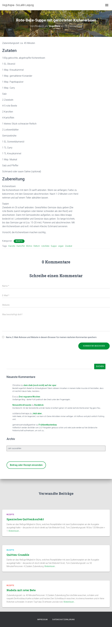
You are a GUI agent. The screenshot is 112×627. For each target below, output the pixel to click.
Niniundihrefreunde (21, 405)
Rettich (37, 246)
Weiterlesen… (14, 531)
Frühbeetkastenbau (48, 425)
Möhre (29, 246)
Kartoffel (21, 246)
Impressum (42, 620)
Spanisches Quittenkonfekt (25, 519)
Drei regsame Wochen (29, 396)
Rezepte (19, 241)
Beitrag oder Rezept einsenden (26, 465)
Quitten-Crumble (18, 555)
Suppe (54, 246)
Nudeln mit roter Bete (21, 590)
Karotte (11, 246)
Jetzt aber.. (37, 413)
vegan (61, 246)
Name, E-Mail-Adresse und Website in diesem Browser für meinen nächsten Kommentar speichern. (51, 337)
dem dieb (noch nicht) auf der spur (39, 385)
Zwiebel (68, 246)
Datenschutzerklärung (63, 620)
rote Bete (45, 246)
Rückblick (38, 405)
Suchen (100, 366)
